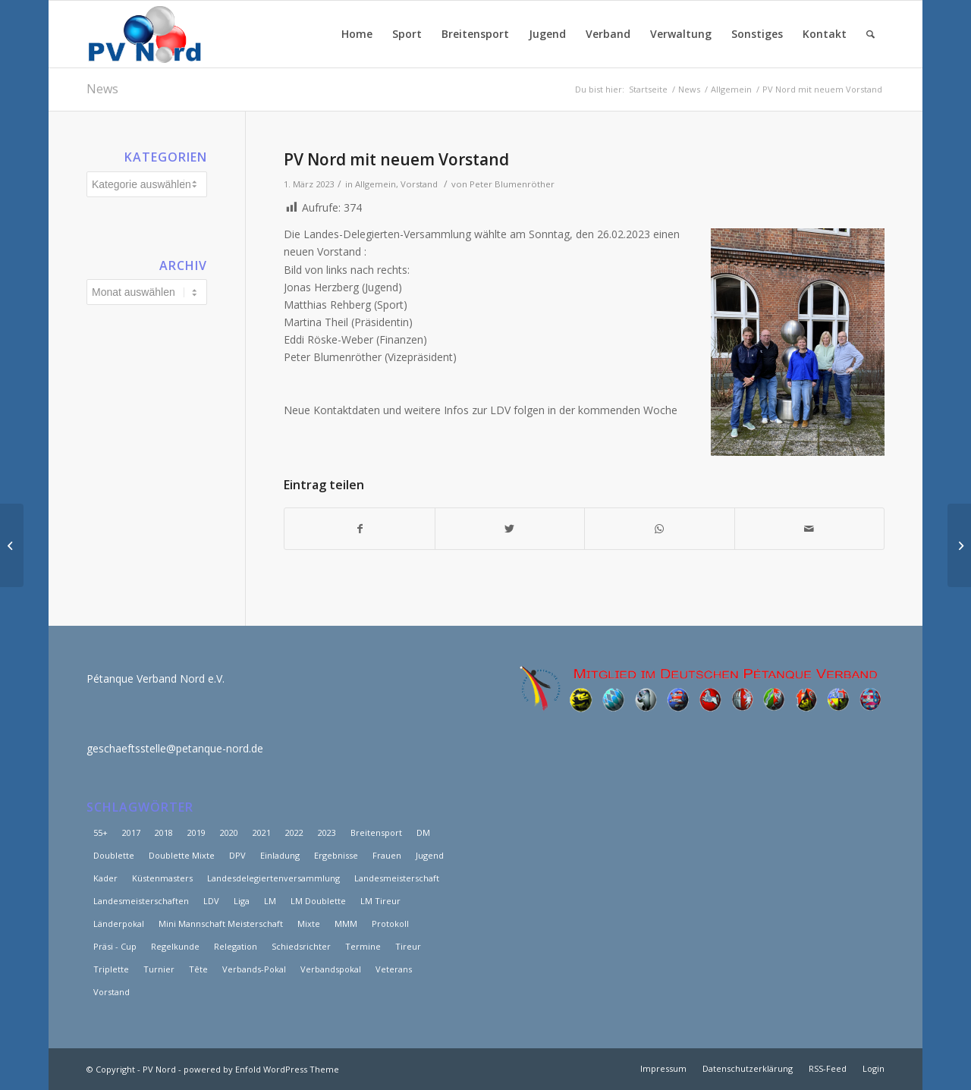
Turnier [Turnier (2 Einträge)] (158, 969)
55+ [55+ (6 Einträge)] (100, 832)
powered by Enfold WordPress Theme (261, 1069)
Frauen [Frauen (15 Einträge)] (386, 855)
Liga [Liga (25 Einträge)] (242, 900)
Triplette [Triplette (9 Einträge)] (111, 969)
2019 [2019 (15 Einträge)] (196, 832)
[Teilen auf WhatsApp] (659, 528)
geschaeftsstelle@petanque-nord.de (174, 748)
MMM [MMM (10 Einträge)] (346, 923)
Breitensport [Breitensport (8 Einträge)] (376, 832)
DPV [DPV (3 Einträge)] (237, 855)
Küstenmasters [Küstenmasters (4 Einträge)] (162, 878)
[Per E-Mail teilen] (809, 528)
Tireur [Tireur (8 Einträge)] (408, 946)
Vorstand (419, 184)
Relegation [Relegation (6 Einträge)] (235, 946)
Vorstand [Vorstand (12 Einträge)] (111, 991)
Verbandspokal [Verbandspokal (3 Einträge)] (330, 969)
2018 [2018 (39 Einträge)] (164, 832)
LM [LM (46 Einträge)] (270, 900)
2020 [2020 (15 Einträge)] (229, 832)
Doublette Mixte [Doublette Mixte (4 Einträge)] (182, 855)
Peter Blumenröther (512, 184)
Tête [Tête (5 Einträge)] (198, 969)
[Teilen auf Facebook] (359, 528)
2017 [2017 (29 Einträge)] (131, 832)
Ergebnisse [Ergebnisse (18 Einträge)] (336, 855)
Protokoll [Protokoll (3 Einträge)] (390, 923)
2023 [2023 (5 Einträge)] (327, 832)
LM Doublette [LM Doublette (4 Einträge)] (318, 900)
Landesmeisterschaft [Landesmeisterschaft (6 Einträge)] (396, 878)
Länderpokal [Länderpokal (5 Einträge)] (118, 923)
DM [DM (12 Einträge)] (423, 832)
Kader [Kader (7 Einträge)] (105, 878)
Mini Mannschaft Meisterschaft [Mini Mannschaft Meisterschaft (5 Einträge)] (221, 923)
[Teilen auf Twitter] (509, 528)
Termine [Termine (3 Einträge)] (363, 946)
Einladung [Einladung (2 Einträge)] (280, 855)
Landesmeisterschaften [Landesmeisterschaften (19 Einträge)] (141, 900)
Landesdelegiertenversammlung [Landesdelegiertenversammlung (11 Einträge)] (273, 878)
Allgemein (375, 184)
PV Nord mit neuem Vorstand (396, 159)
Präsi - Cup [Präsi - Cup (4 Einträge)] (115, 946)
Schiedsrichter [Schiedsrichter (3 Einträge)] (301, 946)
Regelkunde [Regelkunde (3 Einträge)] (175, 946)
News (102, 88)
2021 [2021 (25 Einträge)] (262, 832)
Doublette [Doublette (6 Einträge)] (113, 855)
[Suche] (870, 34)
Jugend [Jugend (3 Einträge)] (430, 855)
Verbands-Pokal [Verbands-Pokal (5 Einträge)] (254, 969)
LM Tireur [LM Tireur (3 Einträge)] (380, 900)
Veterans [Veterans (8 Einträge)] (394, 969)
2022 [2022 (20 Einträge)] (294, 832)
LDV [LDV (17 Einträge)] (211, 900)
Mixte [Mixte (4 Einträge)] (308, 923)
